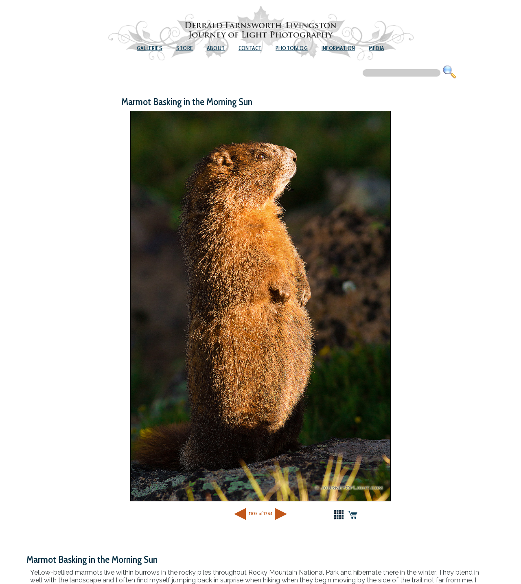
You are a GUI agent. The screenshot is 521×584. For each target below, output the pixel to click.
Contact (250, 48)
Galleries (149, 48)
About (216, 48)
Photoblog (292, 48)
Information (338, 48)
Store (184, 48)
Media (376, 48)
